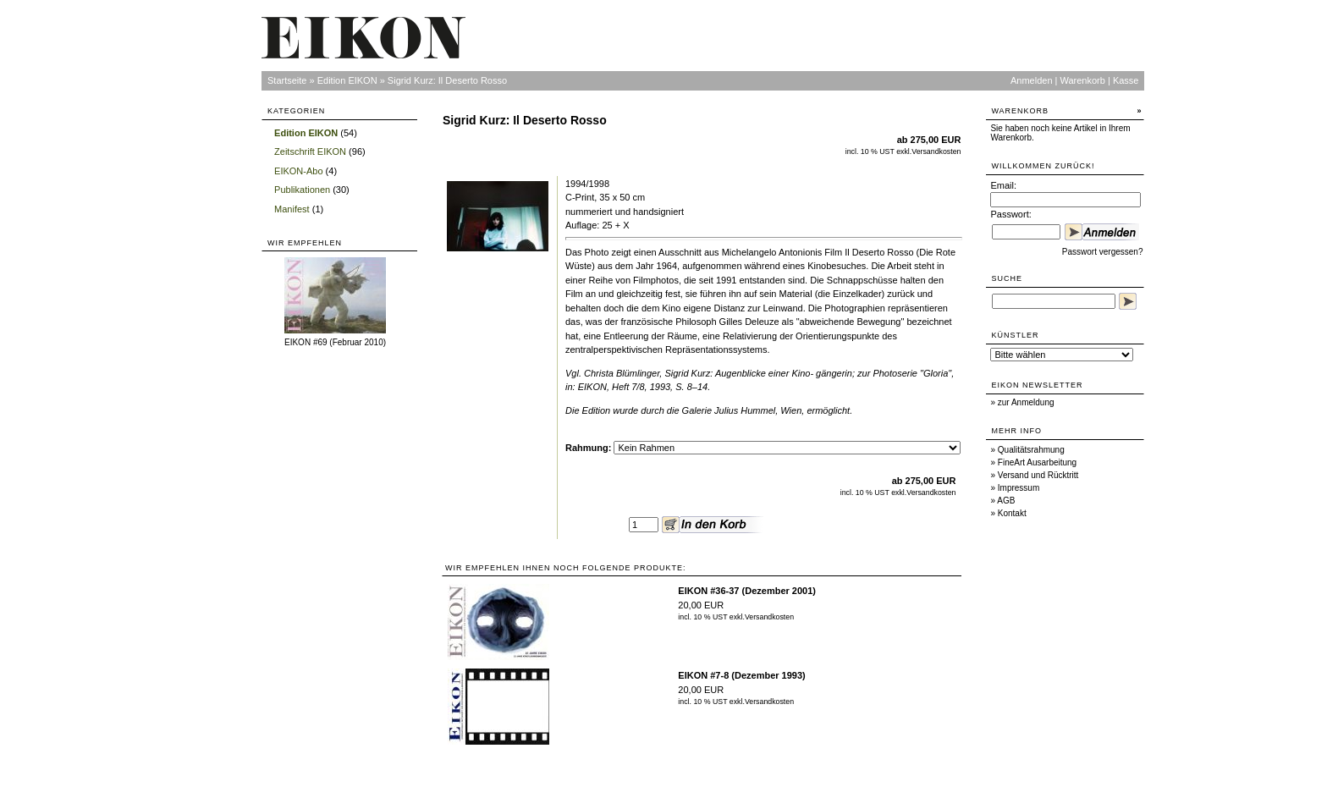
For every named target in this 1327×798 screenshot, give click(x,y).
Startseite (286, 80)
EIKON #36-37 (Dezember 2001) (747, 591)
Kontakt (1012, 513)
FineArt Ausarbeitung (1037, 462)
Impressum (1018, 488)
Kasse (1126, 80)
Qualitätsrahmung (1031, 449)
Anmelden (1031, 80)
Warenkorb (1082, 80)
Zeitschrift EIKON (310, 151)
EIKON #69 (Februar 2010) (335, 342)
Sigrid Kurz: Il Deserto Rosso (447, 80)
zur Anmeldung (1026, 402)
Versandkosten (936, 151)
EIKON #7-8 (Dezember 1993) (741, 675)
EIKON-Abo (298, 171)
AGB (1006, 500)
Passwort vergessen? (1102, 251)
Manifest (292, 209)
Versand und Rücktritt (1038, 475)
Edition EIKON (347, 80)
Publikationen (302, 189)
